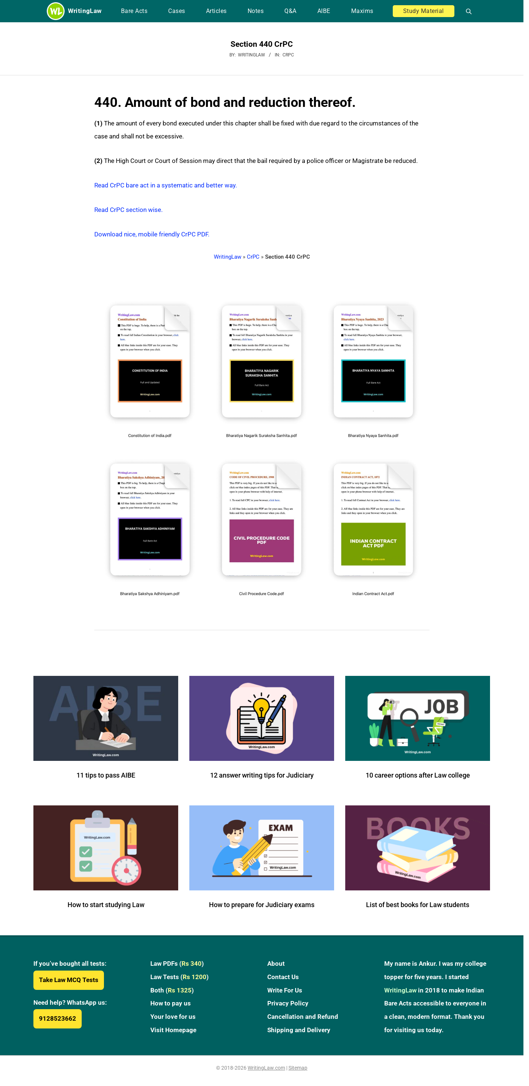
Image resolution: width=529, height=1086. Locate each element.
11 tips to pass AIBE (105, 775)
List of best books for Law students (417, 905)
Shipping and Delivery (298, 1030)
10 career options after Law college (418, 775)
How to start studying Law (106, 905)
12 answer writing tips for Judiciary (262, 775)
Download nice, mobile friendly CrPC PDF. (151, 234)
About (276, 963)
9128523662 (57, 1018)
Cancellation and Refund (302, 1016)
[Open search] (465, 11)
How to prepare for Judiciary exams (261, 905)
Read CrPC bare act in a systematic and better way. (165, 185)
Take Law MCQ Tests (68, 980)
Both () (172, 990)
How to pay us (170, 1003)
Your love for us (173, 1016)
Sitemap (297, 1068)
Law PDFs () (177, 963)
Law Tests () (179, 977)
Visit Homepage (173, 1030)
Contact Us (283, 977)
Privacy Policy (287, 1003)
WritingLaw (227, 256)
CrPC (288, 55)
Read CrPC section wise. (128, 209)
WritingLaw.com (266, 1068)
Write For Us (284, 990)
